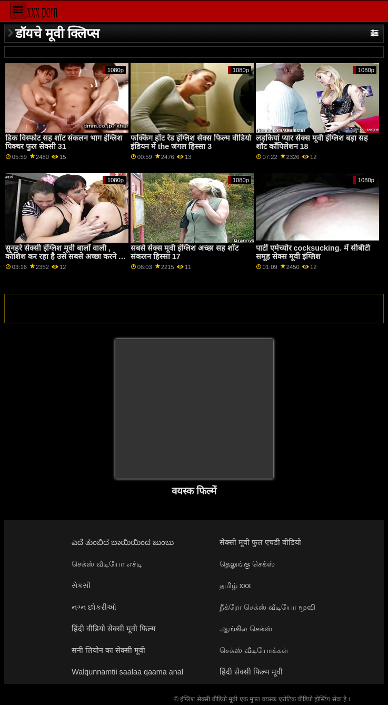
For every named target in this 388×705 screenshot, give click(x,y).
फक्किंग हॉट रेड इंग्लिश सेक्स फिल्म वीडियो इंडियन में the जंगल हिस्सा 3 (191, 142)
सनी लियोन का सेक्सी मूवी (108, 650)
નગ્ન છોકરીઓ (94, 607)
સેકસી (81, 585)
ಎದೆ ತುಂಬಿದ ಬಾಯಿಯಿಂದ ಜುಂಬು (123, 542)
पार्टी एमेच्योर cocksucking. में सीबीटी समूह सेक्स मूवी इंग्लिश (313, 252)
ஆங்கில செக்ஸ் (246, 628)
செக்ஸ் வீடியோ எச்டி (107, 564)
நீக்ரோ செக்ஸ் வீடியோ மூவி (267, 607)
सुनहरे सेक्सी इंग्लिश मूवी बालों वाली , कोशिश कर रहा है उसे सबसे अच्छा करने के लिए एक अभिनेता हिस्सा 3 (64, 257)
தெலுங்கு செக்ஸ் (247, 564)
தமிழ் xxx (235, 585)
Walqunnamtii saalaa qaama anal (127, 672)
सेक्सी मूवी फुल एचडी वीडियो (260, 542)
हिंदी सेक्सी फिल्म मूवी (251, 672)
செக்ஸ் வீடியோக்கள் (254, 650)
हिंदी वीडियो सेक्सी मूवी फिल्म (114, 628)
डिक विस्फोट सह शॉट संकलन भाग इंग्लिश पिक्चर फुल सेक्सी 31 (63, 142)
